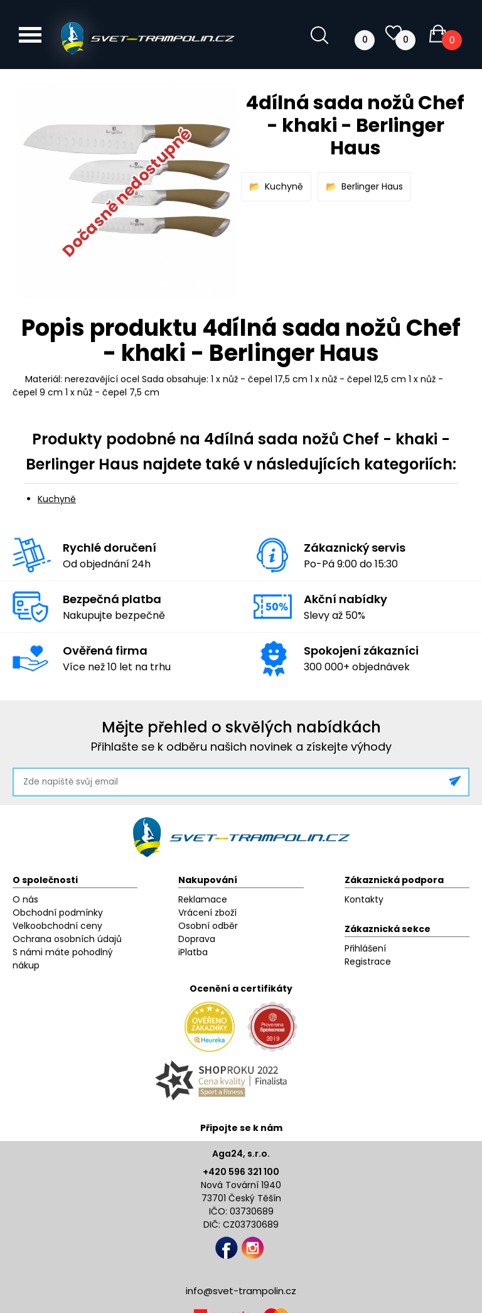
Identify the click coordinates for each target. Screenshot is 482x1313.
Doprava (196, 939)
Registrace (368, 961)
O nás (25, 899)
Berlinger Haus (372, 186)
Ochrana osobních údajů (67, 939)
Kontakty (364, 899)
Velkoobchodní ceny (57, 925)
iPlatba (193, 952)
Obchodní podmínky (58, 912)
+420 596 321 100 (241, 1172)
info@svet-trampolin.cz (241, 1290)
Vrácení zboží (207, 912)
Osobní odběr (208, 925)
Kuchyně (284, 186)
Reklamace (202, 899)
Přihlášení (365, 948)
